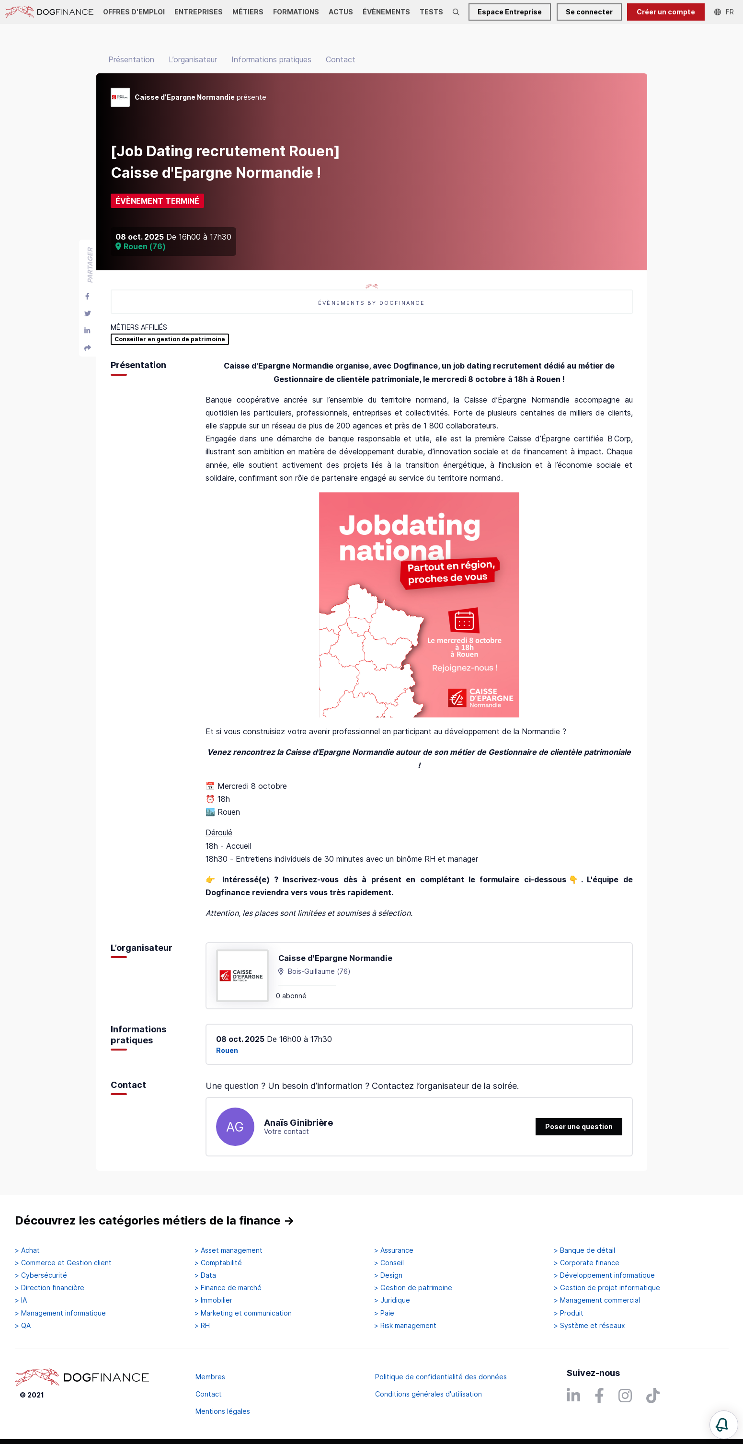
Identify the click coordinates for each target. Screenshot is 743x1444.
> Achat (27, 1250)
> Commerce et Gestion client (63, 1263)
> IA (21, 1300)
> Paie (384, 1313)
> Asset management (228, 1250)
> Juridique (392, 1300)
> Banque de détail (584, 1250)
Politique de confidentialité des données (441, 1377)
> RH (202, 1325)
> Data (205, 1275)
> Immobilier (213, 1300)
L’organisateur (193, 59)
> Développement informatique (604, 1275)
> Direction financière (49, 1288)
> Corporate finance (586, 1263)
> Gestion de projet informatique (607, 1288)
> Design (388, 1275)
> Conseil (389, 1263)
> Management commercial (597, 1300)
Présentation (131, 59)
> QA (23, 1325)
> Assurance (393, 1250)
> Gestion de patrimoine (413, 1288)
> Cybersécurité (41, 1275)
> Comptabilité (218, 1263)
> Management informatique (60, 1313)
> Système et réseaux (589, 1325)
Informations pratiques (271, 59)
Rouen (227, 1050)
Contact (340, 59)
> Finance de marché (228, 1288)
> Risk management (405, 1325)
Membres (210, 1377)
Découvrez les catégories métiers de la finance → (155, 1220)
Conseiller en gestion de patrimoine (169, 339)
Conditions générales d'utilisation (428, 1394)
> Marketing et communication (243, 1313)
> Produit (568, 1313)
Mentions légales (222, 1411)
